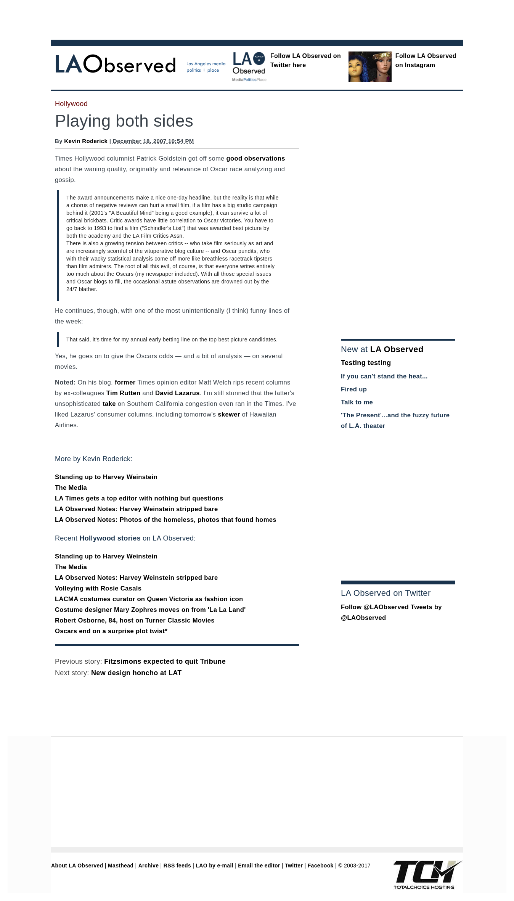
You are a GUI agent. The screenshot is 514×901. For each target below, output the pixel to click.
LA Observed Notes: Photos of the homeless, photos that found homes (165, 519)
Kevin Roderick (86, 141)
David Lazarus (177, 393)
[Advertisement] (236, 19)
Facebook (321, 865)
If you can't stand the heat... (384, 376)
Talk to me (357, 402)
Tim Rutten (123, 393)
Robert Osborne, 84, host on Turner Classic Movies (135, 620)
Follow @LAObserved (375, 607)
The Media (71, 487)
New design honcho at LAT (136, 673)
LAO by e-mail (214, 865)
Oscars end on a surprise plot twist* (111, 631)
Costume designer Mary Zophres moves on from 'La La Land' (150, 609)
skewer (229, 414)
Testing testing (366, 363)
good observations (255, 158)
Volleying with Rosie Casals (98, 588)
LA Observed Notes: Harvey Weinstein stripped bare (136, 509)
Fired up (354, 389)
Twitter (294, 865)
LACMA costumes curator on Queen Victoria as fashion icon (149, 599)
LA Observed (397, 349)
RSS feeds (177, 865)
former (125, 382)
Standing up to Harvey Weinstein (106, 477)
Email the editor (259, 865)
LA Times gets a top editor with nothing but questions (139, 498)
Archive (148, 865)
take (109, 403)
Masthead (120, 865)
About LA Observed (77, 865)
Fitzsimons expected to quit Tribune (165, 661)
